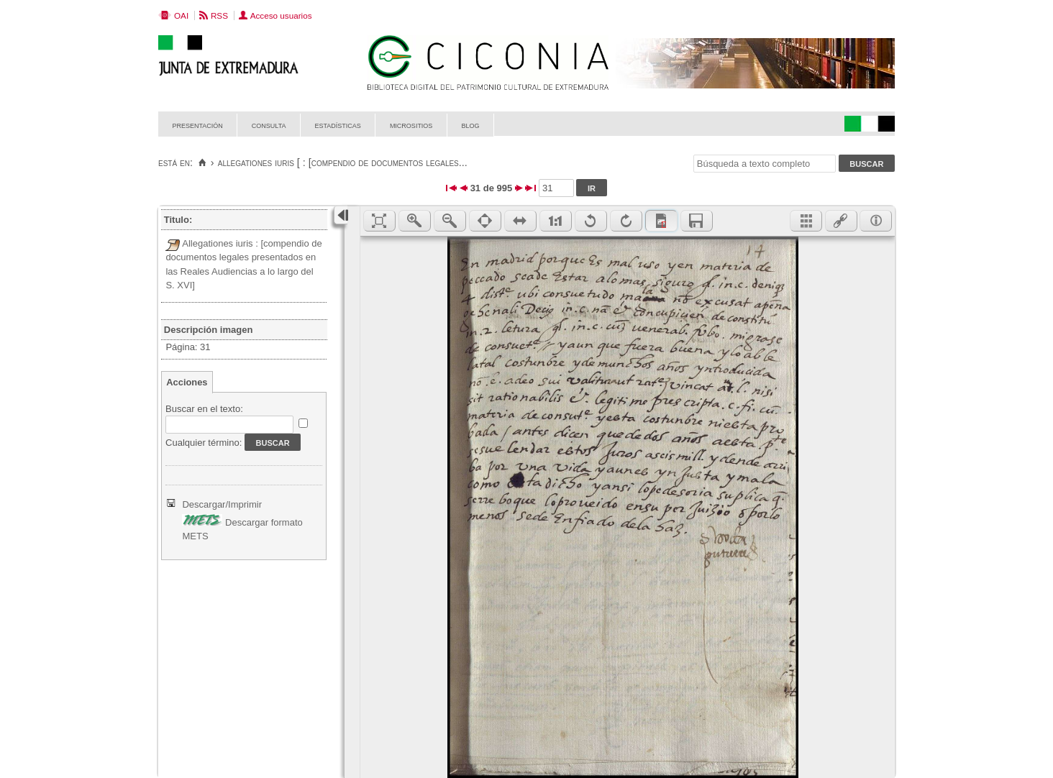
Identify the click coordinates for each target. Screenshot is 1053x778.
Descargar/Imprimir (222, 504)
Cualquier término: (203, 442)
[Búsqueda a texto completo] (764, 164)
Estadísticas (338, 124)
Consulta (269, 124)
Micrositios (411, 124)
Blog (470, 124)
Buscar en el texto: (204, 408)
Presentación (198, 124)
